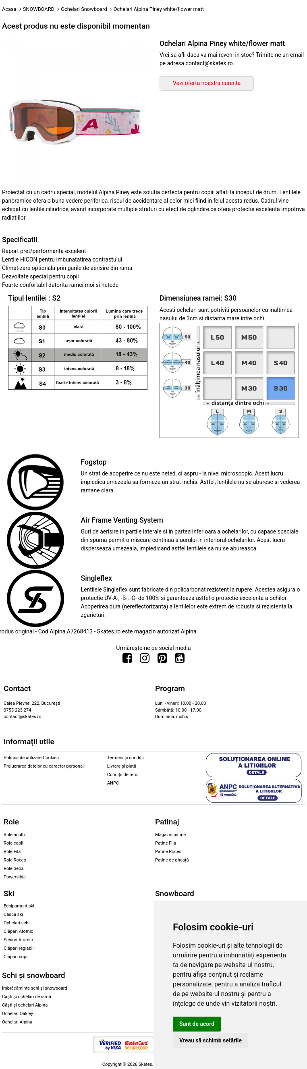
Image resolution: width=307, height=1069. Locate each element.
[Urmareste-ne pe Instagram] (145, 660)
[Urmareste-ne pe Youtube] (180, 660)
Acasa (9, 9)
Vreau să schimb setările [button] (210, 1040)
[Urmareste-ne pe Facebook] (127, 660)
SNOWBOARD (38, 9)
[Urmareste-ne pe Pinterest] (162, 660)
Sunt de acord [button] (196, 1024)
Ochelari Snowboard (84, 9)
